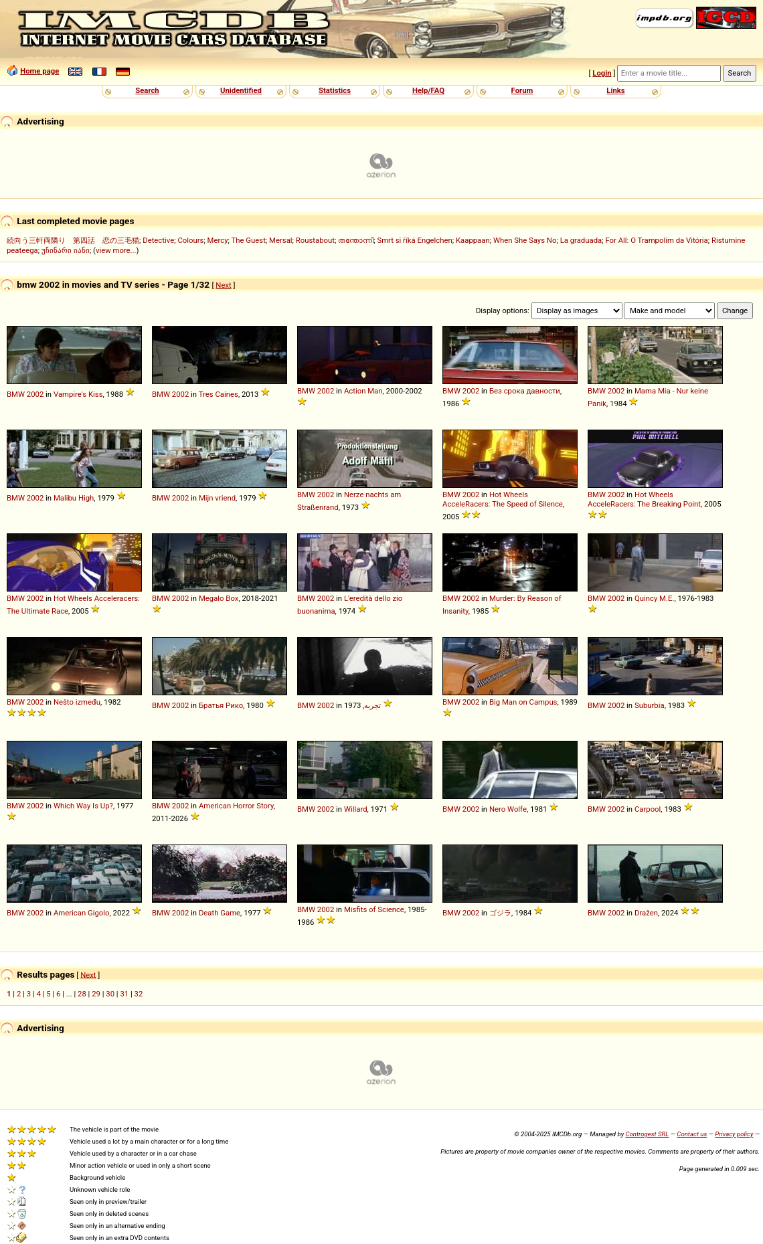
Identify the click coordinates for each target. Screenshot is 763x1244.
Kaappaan (473, 240)
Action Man (363, 390)
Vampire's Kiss (78, 394)
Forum (522, 90)
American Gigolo (82, 912)
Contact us (692, 1134)
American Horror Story (236, 805)
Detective (158, 240)
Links (615, 90)
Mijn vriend (217, 498)
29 (96, 993)
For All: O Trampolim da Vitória (656, 240)
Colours (190, 240)
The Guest (249, 240)
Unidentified (241, 90)
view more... (116, 250)
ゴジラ (500, 912)
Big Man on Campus (523, 702)
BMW (16, 394)
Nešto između (77, 702)
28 (82, 993)
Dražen (646, 912)
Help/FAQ (428, 90)
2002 (35, 394)
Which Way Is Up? (83, 805)
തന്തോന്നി (355, 240)
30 (110, 993)
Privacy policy (734, 1134)
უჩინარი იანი (65, 250)
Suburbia (649, 705)
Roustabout (315, 240)
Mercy (217, 240)
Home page (39, 71)
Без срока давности (524, 390)
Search (147, 90)
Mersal (280, 240)
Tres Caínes (218, 394)
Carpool (647, 809)
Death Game (219, 912)
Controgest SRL (647, 1134)
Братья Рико (221, 705)
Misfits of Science (374, 909)
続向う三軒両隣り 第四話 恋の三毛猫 (73, 240)
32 (139, 993)
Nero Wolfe (508, 809)
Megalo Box (218, 598)
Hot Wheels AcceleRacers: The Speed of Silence (502, 499)
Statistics (335, 90)
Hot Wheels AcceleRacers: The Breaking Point (644, 499)
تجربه (372, 705)
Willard (355, 809)
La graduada (581, 240)
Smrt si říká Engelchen (414, 240)
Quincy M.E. (654, 598)
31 (124, 993)
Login (601, 73)
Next (223, 285)
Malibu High (74, 498)
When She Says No (525, 240)
